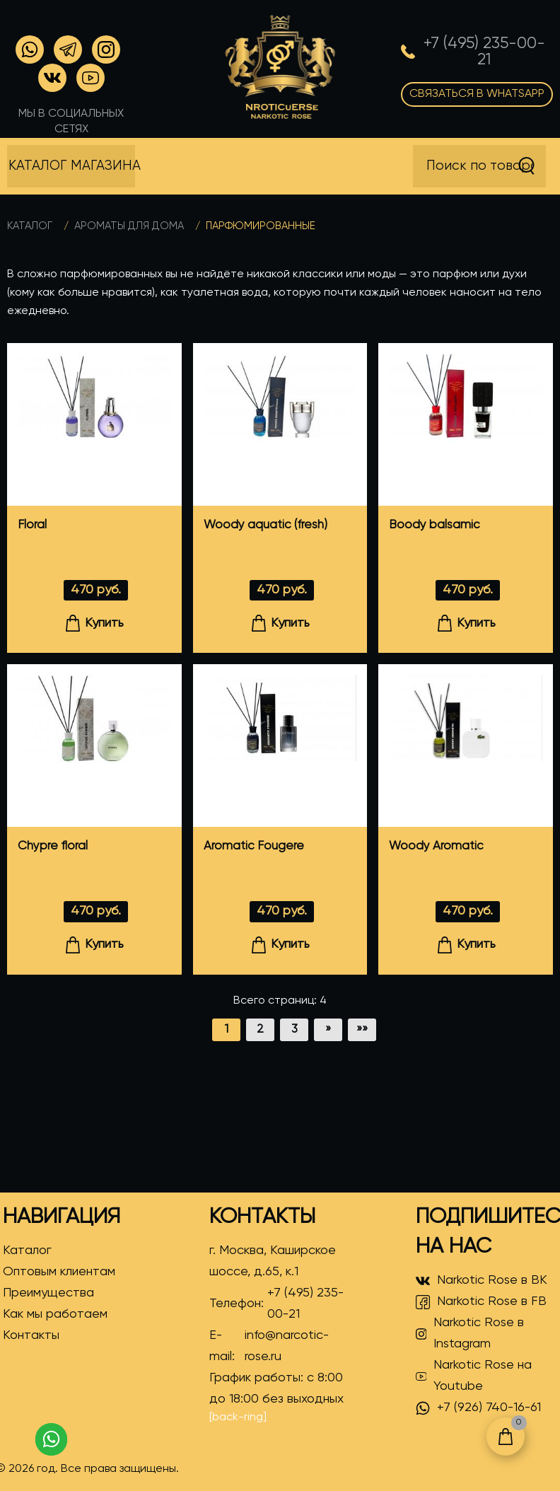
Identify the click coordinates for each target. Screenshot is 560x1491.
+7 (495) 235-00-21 (305, 1304)
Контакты (31, 1335)
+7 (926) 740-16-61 (478, 1408)
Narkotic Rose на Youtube (474, 1376)
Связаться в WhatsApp (476, 94)
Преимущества (48, 1293)
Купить (94, 623)
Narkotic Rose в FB (481, 1302)
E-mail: (278, 1346)
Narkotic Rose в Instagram (470, 1333)
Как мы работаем (55, 1314)
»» (362, 1029)
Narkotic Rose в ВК (481, 1281)
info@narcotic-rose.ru (287, 1346)
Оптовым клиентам (59, 1271)
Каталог (29, 226)
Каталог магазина (71, 166)
